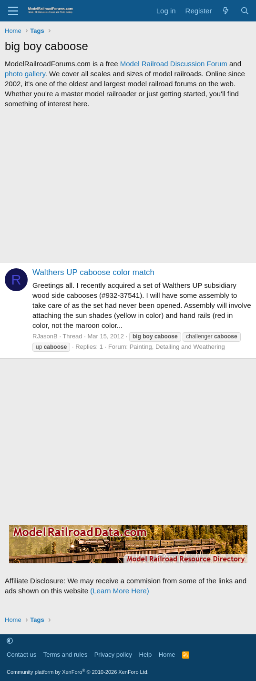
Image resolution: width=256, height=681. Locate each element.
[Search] (245, 11)
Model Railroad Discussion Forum (173, 64)
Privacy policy (113, 654)
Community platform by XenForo (78, 672)
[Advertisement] (128, 185)
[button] (10, 641)
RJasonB (45, 336)
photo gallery (25, 74)
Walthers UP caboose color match (93, 272)
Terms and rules (65, 654)
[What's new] (225, 11)
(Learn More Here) (119, 591)
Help (145, 654)
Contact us (21, 654)
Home (167, 654)
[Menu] (13, 10)
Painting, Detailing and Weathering (177, 346)
